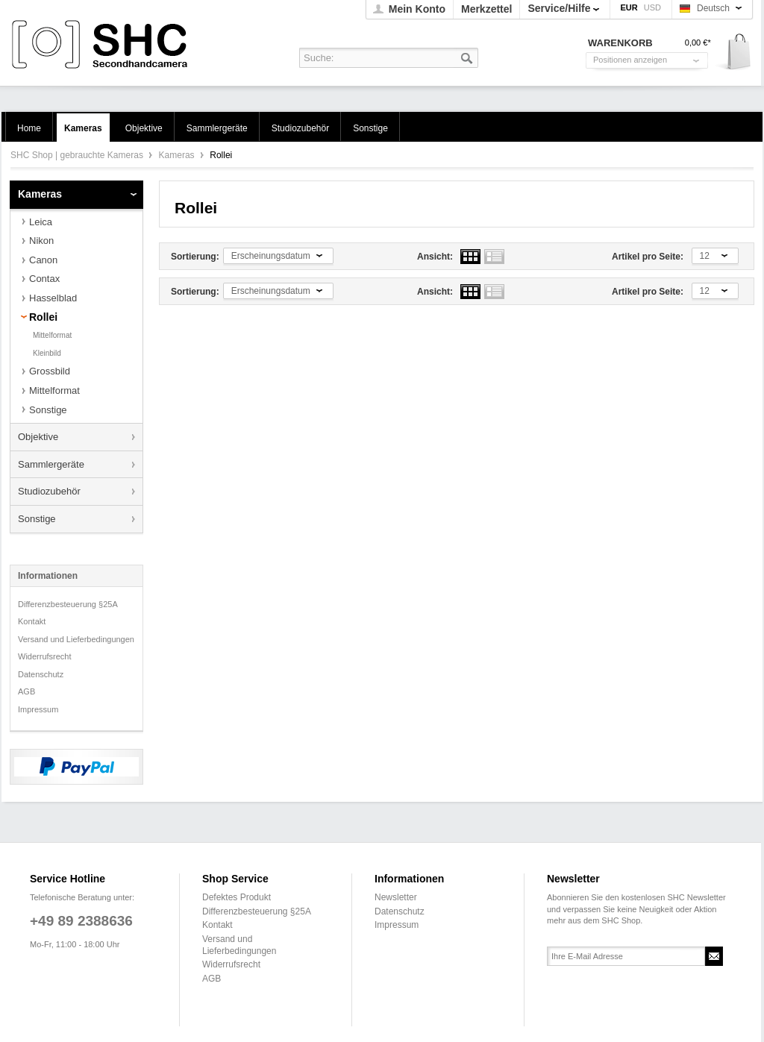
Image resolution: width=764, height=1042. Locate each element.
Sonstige (48, 409)
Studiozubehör (49, 491)
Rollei (43, 317)
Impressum (38, 709)
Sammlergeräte (51, 464)
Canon (43, 260)
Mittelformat (52, 335)
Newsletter (396, 897)
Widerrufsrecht (45, 656)
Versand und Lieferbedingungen (76, 639)
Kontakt (32, 621)
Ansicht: (435, 256)
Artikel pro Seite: (647, 256)
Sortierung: (195, 256)
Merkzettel (486, 9)
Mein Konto (417, 9)
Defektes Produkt (236, 897)
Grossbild (49, 371)
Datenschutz (40, 674)
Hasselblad (53, 298)
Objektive (38, 436)
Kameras (178, 155)
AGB (26, 691)
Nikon (41, 240)
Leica (40, 221)
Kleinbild (47, 353)
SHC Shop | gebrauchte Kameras (101, 45)
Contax (44, 278)
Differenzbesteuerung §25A (68, 604)
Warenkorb (734, 53)
